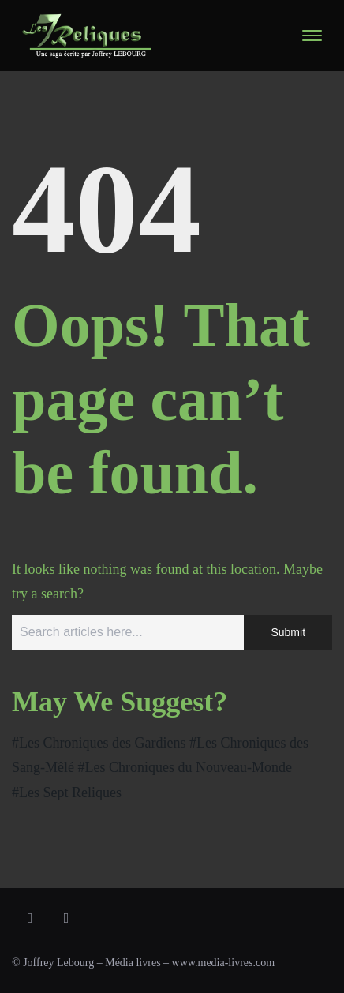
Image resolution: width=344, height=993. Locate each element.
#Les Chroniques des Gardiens (98, 743)
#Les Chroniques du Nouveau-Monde (184, 767)
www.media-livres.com (223, 963)
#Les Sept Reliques (67, 792)
